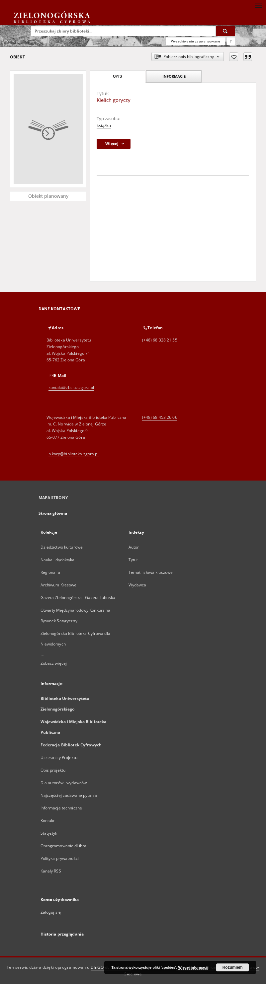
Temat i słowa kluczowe (151, 572)
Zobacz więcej (54, 663)
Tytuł (133, 560)
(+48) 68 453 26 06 (159, 417)
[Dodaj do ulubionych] (233, 56)
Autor (134, 547)
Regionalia (50, 572)
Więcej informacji (193, 967)
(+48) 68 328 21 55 (159, 340)
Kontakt (48, 820)
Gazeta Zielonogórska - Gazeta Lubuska (78, 597)
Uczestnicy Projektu (59, 757)
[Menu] (258, 5)
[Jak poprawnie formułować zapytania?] (230, 41)
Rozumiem (232, 967)
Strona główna (53, 513)
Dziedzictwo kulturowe (62, 547)
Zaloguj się (51, 912)
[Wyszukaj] (225, 31)
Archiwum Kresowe (59, 585)
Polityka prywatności (60, 858)
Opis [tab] (117, 76)
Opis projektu (53, 770)
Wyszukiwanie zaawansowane (195, 41)
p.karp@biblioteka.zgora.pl (73, 454)
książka (104, 125)
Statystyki (49, 833)
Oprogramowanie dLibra (64, 846)
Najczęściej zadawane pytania (69, 795)
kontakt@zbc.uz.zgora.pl (71, 387)
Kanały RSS (51, 871)
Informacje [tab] (174, 76)
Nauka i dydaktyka (58, 560)
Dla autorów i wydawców (64, 783)
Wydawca (137, 585)
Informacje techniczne (61, 808)
